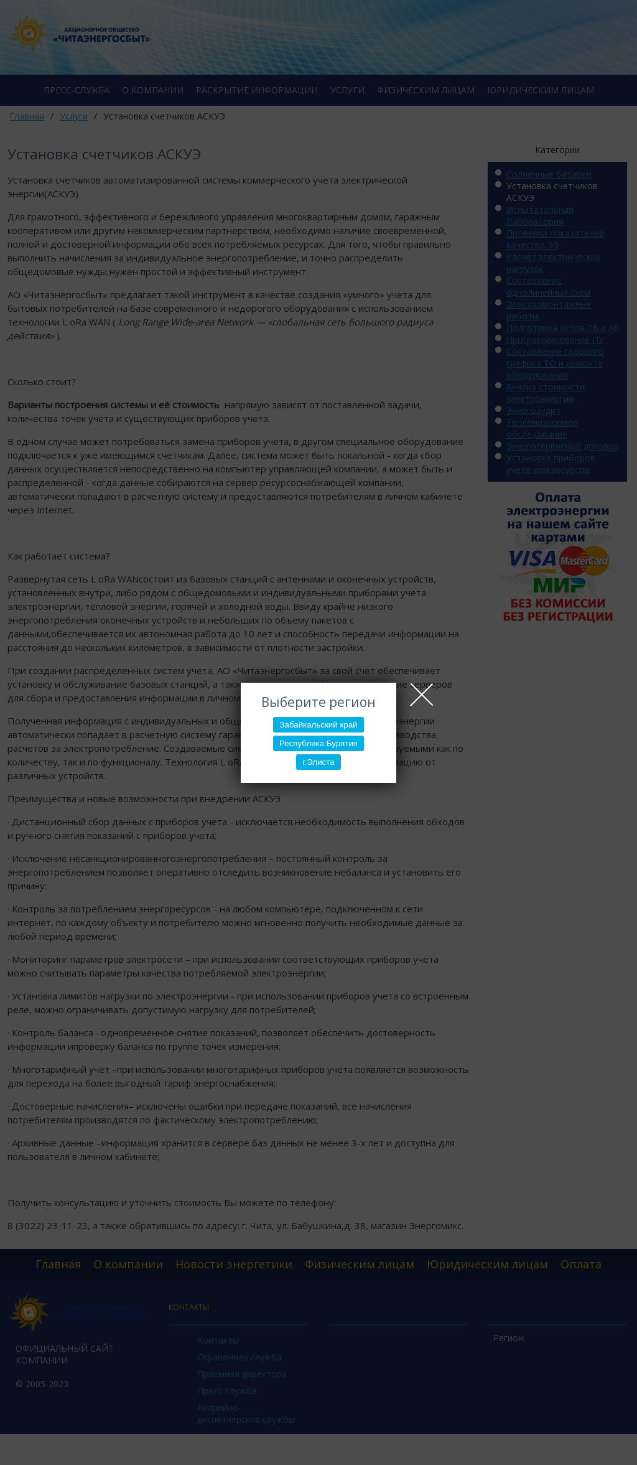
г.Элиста (318, 762)
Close (422, 694)
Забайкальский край (318, 724)
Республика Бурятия (318, 743)
